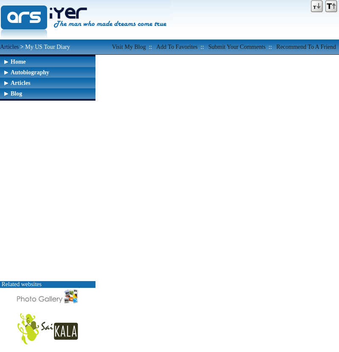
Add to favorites (177, 47)
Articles (9, 47)
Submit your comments (237, 47)
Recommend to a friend (306, 47)
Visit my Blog (129, 47)
